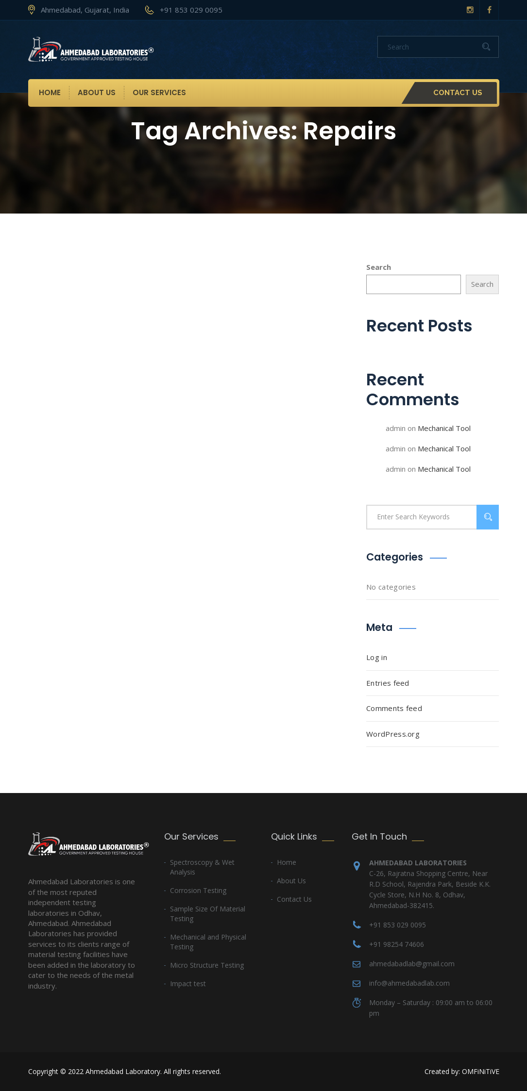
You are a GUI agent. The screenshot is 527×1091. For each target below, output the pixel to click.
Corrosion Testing (198, 890)
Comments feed (394, 708)
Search (378, 267)
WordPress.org (393, 734)
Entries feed (387, 683)
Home (50, 92)
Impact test (188, 983)
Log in (376, 657)
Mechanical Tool (444, 428)
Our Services (159, 92)
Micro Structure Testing (207, 965)
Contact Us (457, 92)
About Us (97, 92)
